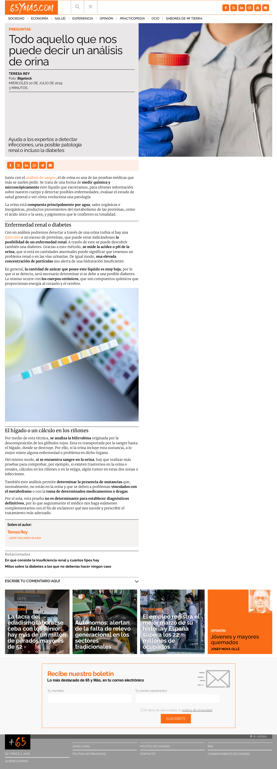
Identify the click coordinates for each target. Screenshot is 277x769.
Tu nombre (55, 691)
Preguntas (20, 29)
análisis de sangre (41, 177)
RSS (210, 746)
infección (12, 237)
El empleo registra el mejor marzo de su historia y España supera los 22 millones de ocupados (171, 631)
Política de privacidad (89, 753)
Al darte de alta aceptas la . (177, 710)
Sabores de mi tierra (184, 19)
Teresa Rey (19, 74)
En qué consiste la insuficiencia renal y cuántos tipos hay (52, 560)
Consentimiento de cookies (229, 753)
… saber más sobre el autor (24, 537)
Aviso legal (81, 746)
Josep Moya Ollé (225, 649)
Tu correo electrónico (151, 691)
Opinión (106, 19)
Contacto (148, 753)
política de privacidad (197, 710)
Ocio (155, 19)
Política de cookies (155, 746)
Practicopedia (132, 19)
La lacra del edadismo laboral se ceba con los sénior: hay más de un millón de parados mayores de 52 (37, 631)
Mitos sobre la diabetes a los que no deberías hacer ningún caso (58, 566)
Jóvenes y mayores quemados (236, 639)
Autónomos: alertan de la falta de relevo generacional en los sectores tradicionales (104, 634)
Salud (60, 19)
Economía (39, 19)
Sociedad (16, 19)
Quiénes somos (16, 761)
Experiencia (82, 19)
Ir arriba (258, 736)
